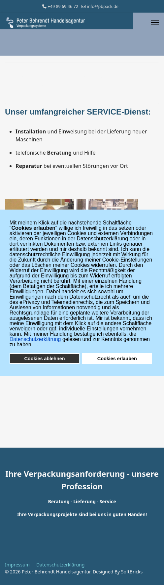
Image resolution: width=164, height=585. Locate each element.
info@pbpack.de (102, 6)
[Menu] (155, 22)
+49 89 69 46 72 (63, 6)
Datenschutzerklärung (60, 564)
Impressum (17, 564)
